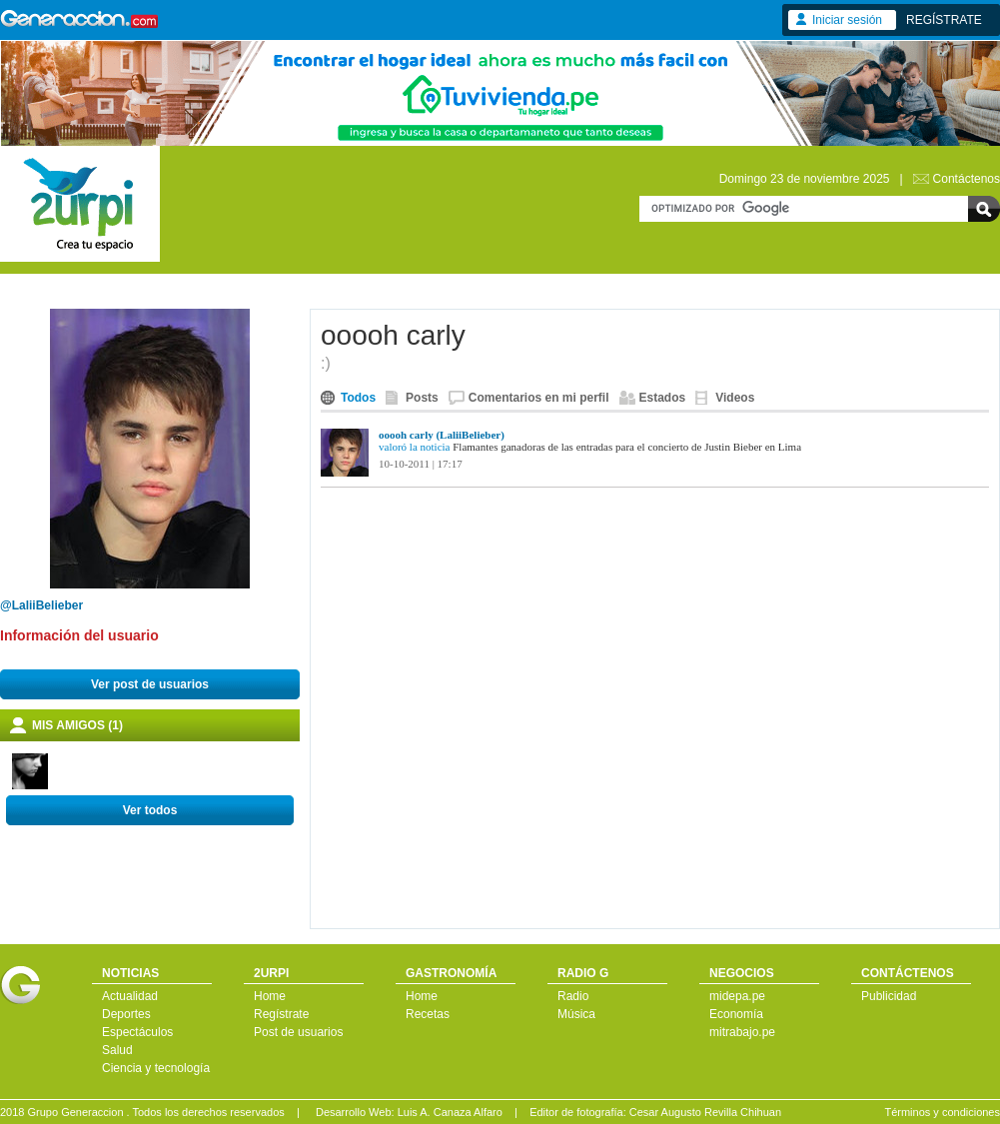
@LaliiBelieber (41, 605)
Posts (422, 398)
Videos (734, 398)
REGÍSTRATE (944, 20)
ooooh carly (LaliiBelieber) (441, 435)
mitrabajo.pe (742, 1032)
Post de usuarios (298, 1032)
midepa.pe (737, 996)
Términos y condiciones (942, 1112)
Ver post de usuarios (150, 684)
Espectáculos (137, 1032)
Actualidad (130, 996)
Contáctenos (966, 179)
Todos (358, 398)
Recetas (428, 1014)
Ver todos (150, 810)
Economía (736, 1014)
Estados (662, 398)
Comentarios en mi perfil (539, 398)
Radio (572, 996)
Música (576, 1014)
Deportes (126, 1014)
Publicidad (888, 996)
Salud (117, 1050)
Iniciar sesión (847, 20)
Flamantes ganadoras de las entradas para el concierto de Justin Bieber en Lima (627, 447)
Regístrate (281, 1014)
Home (270, 996)
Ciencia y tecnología (156, 1068)
